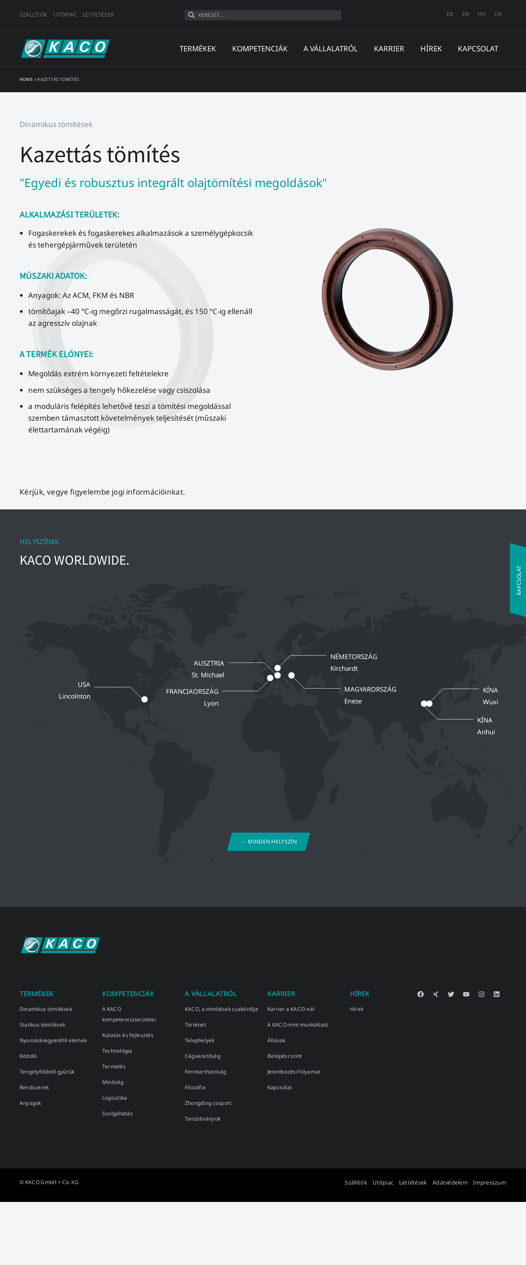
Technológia (117, 1050)
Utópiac (65, 14)
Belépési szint (284, 1056)
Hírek (356, 1009)
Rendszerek (34, 1087)
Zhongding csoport (208, 1103)
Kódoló (28, 1056)
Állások (276, 1040)
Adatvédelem (452, 1182)
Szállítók (33, 14)
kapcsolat (478, 49)
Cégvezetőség (202, 1056)
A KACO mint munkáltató (297, 1024)
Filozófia (195, 1087)
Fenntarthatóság (205, 1071)
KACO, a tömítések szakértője (221, 1009)
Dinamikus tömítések (46, 1009)
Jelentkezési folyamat (293, 1071)
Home (26, 79)
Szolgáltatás (117, 1113)
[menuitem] (450, 14)
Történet (195, 1024)
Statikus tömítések (43, 1024)
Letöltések (98, 14)
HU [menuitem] (482, 13)
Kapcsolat (279, 1087)
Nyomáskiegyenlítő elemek (53, 1040)
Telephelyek (200, 1040)
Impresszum (490, 1182)
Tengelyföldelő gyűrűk (47, 1071)
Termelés (114, 1066)
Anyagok (30, 1103)
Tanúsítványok (202, 1118)
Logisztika (114, 1097)
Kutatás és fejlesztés (127, 1035)
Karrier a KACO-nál (290, 1009)
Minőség (113, 1082)
